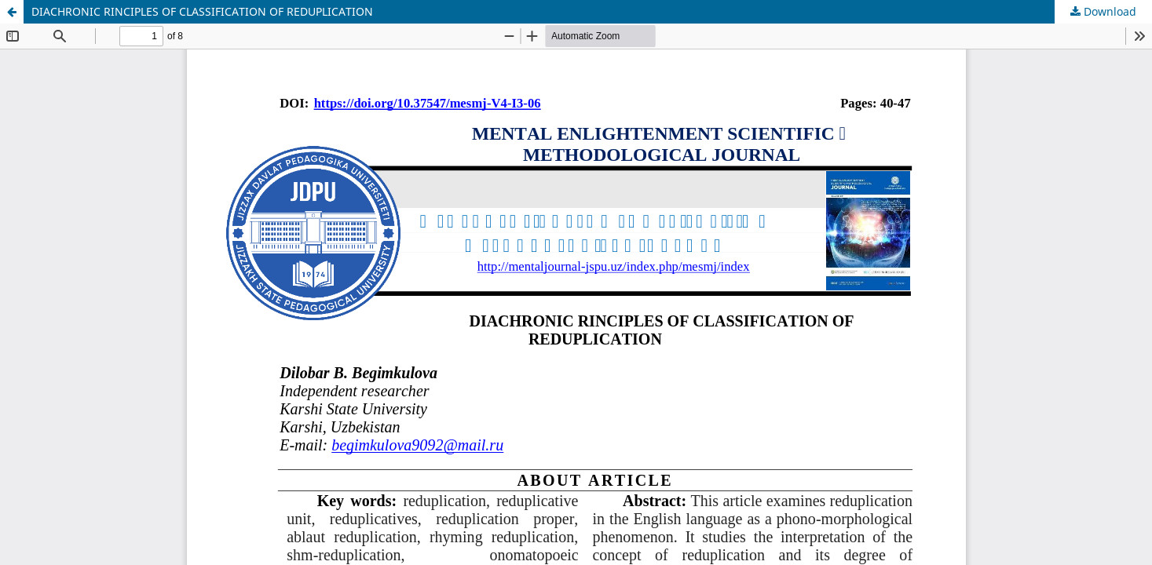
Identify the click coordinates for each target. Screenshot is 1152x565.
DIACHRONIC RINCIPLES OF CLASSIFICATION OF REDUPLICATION (202, 11)
